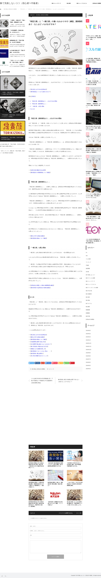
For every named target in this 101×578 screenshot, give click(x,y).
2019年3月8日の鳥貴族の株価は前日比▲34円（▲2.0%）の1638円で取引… (17, 46)
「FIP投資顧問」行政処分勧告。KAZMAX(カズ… (16, 31)
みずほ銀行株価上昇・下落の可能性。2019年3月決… (17, 51)
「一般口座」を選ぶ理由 (37, 106)
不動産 (87, 265)
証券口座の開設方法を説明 (38, 170)
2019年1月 (88, 340)
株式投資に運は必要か (37, 353)
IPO (87, 255)
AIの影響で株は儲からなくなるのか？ (41, 344)
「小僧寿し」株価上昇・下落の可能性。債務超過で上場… (17, 21)
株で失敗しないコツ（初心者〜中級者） (20, 3)
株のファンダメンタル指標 (92, 287)
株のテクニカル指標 (90, 278)
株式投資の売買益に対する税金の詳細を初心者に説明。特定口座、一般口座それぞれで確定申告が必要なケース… (36, 465)
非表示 (33, 96)
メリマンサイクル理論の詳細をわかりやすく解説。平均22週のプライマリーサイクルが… (93, 196)
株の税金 (38, 14)
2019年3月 (88, 333)
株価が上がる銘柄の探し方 (38, 348)
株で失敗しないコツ (90, 274)
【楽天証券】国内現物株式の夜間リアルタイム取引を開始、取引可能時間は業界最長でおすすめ (55, 464)
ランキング (88, 262)
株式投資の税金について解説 (38, 238)
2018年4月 (88, 368)
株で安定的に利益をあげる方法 (39, 346)
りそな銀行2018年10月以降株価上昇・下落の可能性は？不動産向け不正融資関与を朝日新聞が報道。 (42, 380)
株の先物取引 (89, 294)
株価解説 (88, 313)
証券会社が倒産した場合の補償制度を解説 (42, 285)
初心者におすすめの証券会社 (38, 89)
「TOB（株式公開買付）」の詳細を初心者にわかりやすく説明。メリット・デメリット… (93, 218)
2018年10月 (88, 349)
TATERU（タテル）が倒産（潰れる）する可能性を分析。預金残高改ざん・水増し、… (93, 37)
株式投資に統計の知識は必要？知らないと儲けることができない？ (68, 380)
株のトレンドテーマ (56, 3)
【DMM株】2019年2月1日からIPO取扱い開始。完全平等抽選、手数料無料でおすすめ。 (74, 464)
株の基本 (69, 3)
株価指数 (88, 309)
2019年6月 (88, 330)
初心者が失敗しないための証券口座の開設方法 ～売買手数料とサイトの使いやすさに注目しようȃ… (74, 503)
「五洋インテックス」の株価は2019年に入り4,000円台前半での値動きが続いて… (17, 66)
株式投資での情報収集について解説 (40, 172)
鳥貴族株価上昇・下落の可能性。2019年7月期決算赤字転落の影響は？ (12, 138)
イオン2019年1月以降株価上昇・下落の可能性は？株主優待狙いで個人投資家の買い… (93, 241)
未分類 (87, 271)
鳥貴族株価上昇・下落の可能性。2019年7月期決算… (17, 41)
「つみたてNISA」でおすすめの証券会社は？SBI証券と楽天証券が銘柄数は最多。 (74, 484)
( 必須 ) (33, 526)
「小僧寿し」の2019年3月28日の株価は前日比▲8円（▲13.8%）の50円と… (17, 26)
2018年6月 (88, 362)
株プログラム (89, 303)
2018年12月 (88, 343)
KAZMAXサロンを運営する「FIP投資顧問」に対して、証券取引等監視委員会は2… (17, 36)
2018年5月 (88, 365)
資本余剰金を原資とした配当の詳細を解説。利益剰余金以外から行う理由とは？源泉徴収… (93, 150)
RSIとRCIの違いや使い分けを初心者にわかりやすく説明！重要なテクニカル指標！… (93, 128)
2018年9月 (88, 352)
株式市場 (88, 316)
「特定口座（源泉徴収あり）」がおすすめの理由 (44, 101)
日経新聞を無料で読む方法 (38, 341)
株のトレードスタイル (82, 3)
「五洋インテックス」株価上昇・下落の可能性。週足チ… (17, 61)
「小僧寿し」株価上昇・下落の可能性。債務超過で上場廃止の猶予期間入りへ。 (12, 93)
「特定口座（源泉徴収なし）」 (39, 103)
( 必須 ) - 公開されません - (37, 530)
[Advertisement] (55, 402)
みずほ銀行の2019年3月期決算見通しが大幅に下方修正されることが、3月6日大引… (17, 56)
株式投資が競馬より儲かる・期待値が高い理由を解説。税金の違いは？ (55, 484)
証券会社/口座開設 (97, 3)
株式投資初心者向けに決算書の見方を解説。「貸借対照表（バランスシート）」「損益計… (93, 173)
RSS (5, 576)
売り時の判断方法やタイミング (39, 355)
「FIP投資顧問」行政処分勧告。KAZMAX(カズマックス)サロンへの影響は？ (12, 115)
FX (86, 252)
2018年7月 (88, 359)
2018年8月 (88, 356)
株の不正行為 (89, 290)
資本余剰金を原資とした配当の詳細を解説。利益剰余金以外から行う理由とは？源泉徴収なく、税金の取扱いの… (36, 485)
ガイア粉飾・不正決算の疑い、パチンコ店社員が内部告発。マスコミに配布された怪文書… (93, 83)
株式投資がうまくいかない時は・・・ (41, 351)
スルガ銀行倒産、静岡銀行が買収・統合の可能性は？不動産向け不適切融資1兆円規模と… (93, 60)
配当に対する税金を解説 (37, 236)
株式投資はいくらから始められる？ (40, 91)
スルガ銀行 (88, 259)
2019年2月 (88, 336)
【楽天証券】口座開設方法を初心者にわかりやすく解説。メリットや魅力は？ (55, 503)
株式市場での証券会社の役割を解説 (40, 287)
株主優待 (88, 306)
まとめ (33, 109)
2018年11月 (88, 346)
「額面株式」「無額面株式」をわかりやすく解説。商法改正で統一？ (93, 105)
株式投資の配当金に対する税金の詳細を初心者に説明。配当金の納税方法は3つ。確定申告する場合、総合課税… (36, 504)
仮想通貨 (88, 268)
